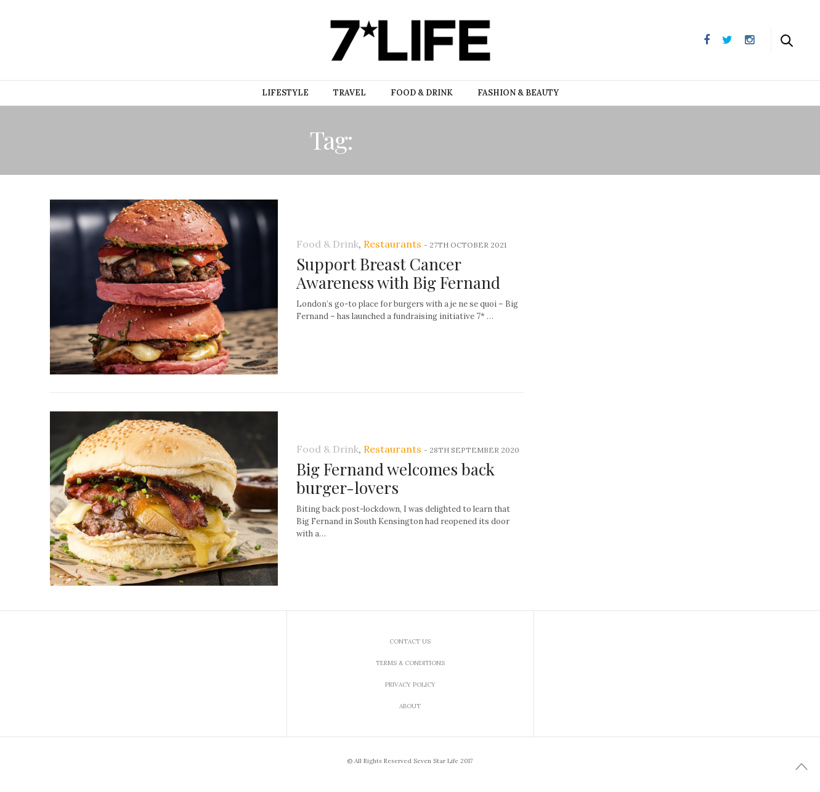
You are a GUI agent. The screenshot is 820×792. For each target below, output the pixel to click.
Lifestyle (285, 92)
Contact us (410, 641)
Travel (349, 92)
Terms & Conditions (410, 663)
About (410, 706)
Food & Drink (422, 92)
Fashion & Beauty (518, 92)
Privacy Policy (410, 685)
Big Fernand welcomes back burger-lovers (395, 478)
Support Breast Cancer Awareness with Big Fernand (398, 273)
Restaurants (392, 244)
